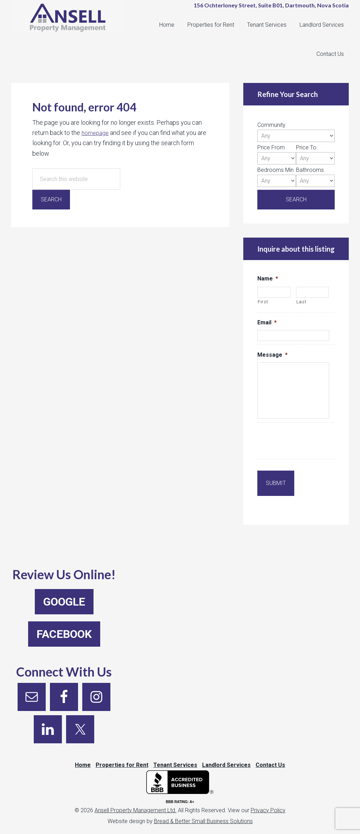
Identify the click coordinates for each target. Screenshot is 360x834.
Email (267, 322)
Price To (306, 147)
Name (267, 278)
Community (271, 125)
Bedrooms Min (275, 170)
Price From (271, 147)
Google (64, 590)
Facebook (64, 622)
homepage (96, 132)
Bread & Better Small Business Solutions (203, 815)
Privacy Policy (268, 804)
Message (272, 354)
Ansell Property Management (71, 21)
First (263, 301)
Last (301, 301)
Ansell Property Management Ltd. (135, 804)
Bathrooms (310, 170)
